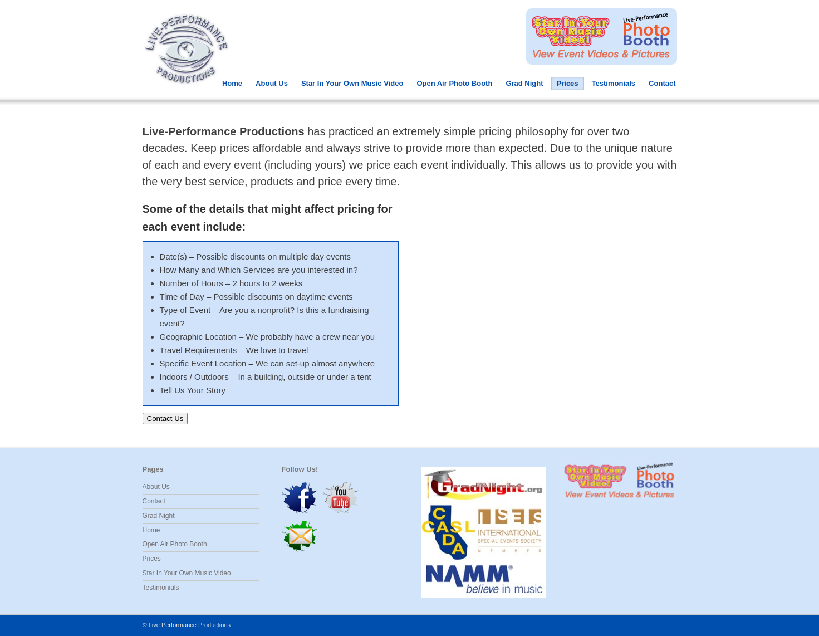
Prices (567, 83)
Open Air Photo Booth (454, 83)
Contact (662, 83)
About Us (272, 83)
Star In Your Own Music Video (352, 83)
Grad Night (524, 83)
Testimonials (614, 83)
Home (232, 83)
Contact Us (165, 418)
